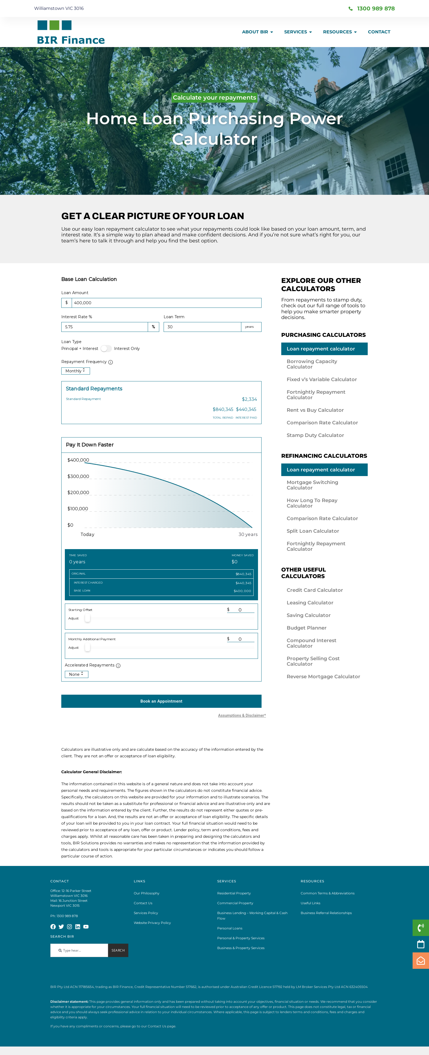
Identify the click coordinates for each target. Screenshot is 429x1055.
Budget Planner (307, 628)
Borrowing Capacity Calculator (312, 364)
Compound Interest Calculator (312, 643)
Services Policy (146, 917)
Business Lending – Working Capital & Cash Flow (252, 920)
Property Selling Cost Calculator (313, 661)
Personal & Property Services (241, 942)
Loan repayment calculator (321, 349)
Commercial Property (235, 907)
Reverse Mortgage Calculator (323, 677)
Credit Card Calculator (315, 590)
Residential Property (234, 897)
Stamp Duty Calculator (315, 435)
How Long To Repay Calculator (312, 503)
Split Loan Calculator (313, 531)
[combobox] (79, 954)
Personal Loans (229, 933)
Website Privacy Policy (152, 927)
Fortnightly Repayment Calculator (316, 395)
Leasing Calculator (310, 603)
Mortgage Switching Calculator (312, 485)
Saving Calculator (309, 615)
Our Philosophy (147, 897)
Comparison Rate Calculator (322, 423)
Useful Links (310, 907)
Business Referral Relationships (326, 917)
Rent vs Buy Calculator (315, 410)
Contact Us (143, 907)
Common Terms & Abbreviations (328, 897)
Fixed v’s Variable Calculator (322, 379)
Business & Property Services (241, 952)
